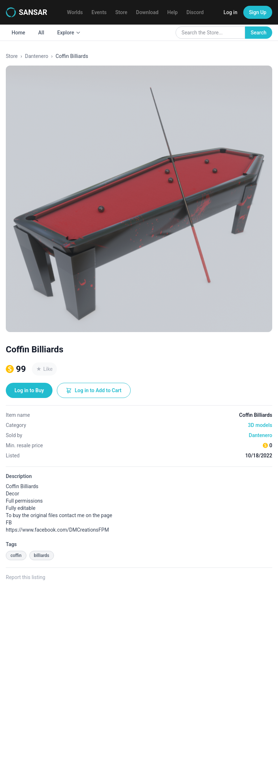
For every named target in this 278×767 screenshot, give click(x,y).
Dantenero (36, 56)
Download (147, 12)
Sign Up (257, 12)
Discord (195, 12)
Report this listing (25, 577)
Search (258, 32)
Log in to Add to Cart (93, 390)
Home (18, 32)
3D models (260, 425)
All (41, 32)
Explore (69, 32)
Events (99, 12)
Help (172, 12)
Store (121, 12)
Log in (230, 12)
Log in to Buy (29, 390)
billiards (42, 555)
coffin (16, 555)
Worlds (75, 12)
